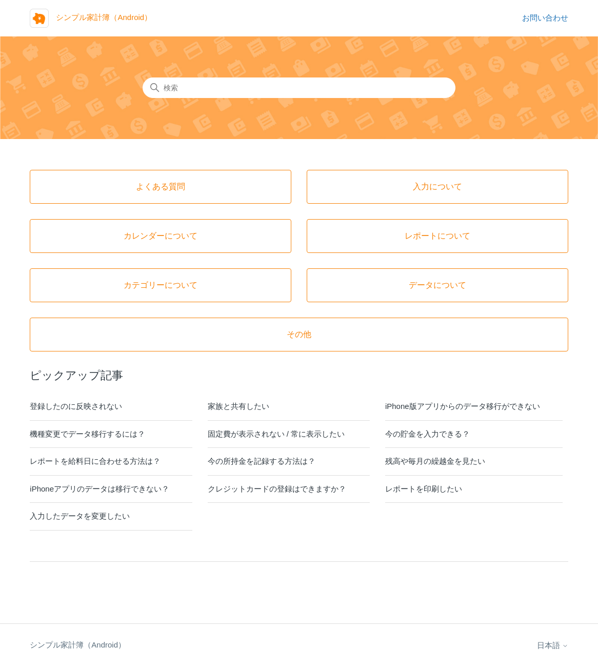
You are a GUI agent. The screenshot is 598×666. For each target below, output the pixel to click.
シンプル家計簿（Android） (78, 644)
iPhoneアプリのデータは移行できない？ (99, 488)
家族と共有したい (238, 406)
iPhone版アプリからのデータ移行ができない (462, 406)
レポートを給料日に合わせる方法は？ (95, 461)
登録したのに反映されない (76, 406)
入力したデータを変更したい (80, 516)
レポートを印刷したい (423, 488)
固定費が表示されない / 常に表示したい (276, 433)
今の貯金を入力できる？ (427, 433)
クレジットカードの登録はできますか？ (277, 488)
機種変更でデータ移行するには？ (87, 433)
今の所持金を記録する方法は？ (261, 461)
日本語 (552, 645)
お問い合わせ (545, 17)
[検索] (299, 87)
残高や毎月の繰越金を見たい (435, 461)
